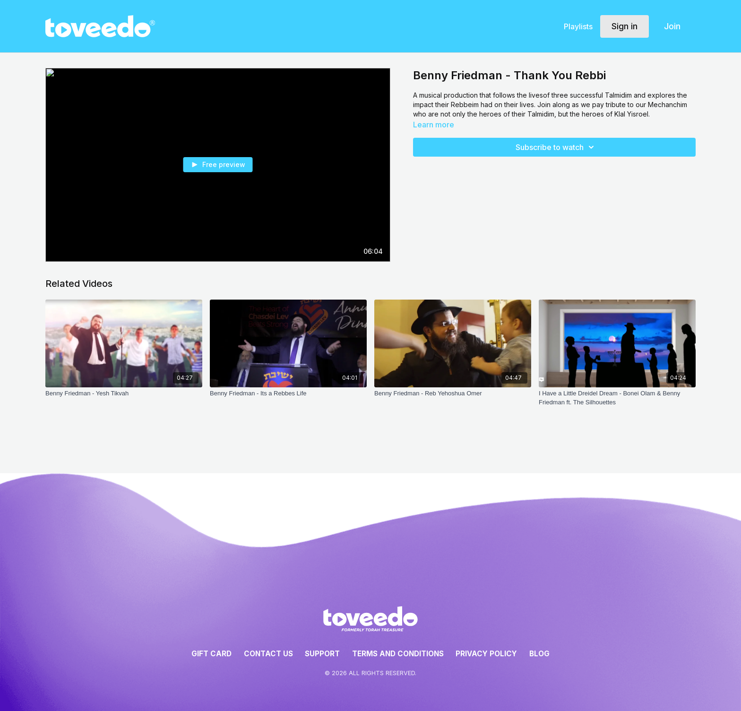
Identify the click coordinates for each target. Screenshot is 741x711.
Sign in (625, 26)
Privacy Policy (486, 653)
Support (322, 653)
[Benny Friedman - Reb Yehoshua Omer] (452, 393)
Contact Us (268, 653)
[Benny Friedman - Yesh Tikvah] (123, 393)
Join (672, 26)
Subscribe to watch (556, 147)
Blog (539, 653)
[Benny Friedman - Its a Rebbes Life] (288, 393)
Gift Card (211, 653)
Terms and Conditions (398, 653)
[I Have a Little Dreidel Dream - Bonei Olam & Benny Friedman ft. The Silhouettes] (617, 398)
